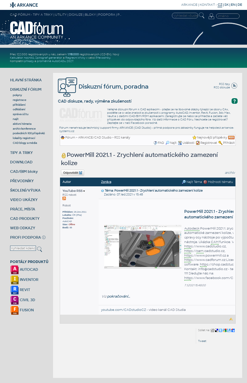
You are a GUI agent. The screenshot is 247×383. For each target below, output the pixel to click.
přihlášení (19, 104)
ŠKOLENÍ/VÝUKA (25, 190)
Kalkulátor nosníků (22, 57)
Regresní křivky (75, 57)
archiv (230, 173)
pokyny (17, 95)
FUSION (22, 310)
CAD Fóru (186, 119)
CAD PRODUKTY (25, 218)
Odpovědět (72, 173)
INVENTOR (24, 279)
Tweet (202, 341)
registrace (19, 100)
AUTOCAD (24, 269)
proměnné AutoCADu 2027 (55, 61)
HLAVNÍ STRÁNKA (26, 80)
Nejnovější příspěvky (212, 137)
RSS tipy (224, 84)
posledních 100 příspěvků (29, 133)
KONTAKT (207, 5)
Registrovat (208, 143)
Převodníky (103, 57)
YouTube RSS (73, 191)
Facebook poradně (144, 123)
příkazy (29, 61)
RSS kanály (122, 137)
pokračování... (118, 296)
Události (186, 143)
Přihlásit (229, 143)
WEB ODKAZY (22, 228)
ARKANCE (189, 5)
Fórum (70, 137)
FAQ (161, 143)
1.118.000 (73, 54)
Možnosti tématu (218, 182)
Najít (171, 143)
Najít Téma (192, 182)
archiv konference (24, 128)
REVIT (20, 289)
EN (233, 5)
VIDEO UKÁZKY (24, 199)
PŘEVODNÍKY (22, 181)
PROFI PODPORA (25, 237)
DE (240, 5)
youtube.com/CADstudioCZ (123, 310)
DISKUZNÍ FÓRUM (25, 89)
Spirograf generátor (48, 57)
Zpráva (106, 182)
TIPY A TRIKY (21, 152)
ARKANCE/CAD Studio (94, 137)
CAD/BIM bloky (24, 171)
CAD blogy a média (25, 143)
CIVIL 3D (22, 300)
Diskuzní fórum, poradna (103, 86)
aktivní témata (22, 123)
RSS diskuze (222, 87)
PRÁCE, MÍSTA (22, 209)
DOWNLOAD (21, 162)
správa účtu (20, 114)
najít (16, 119)
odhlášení (19, 109)
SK (226, 5)
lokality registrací (24, 138)
